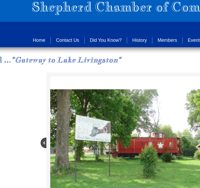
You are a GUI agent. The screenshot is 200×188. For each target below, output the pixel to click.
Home (39, 40)
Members (167, 40)
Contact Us (67, 40)
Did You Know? (106, 40)
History (139, 40)
